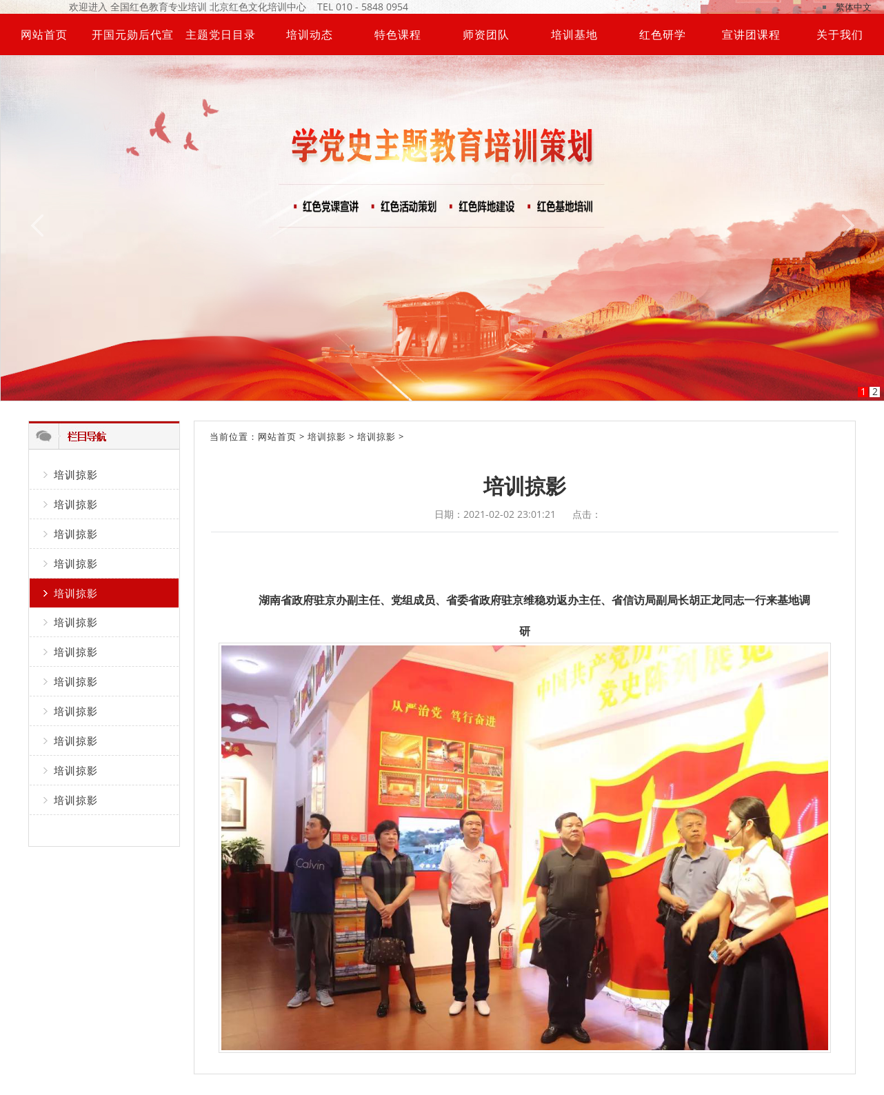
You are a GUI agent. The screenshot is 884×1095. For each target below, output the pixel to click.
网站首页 (44, 34)
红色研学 (662, 34)
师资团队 (486, 34)
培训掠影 (76, 474)
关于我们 (839, 34)
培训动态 (309, 34)
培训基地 (574, 34)
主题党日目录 (220, 34)
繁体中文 (854, 7)
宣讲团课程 (751, 34)
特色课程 (397, 34)
